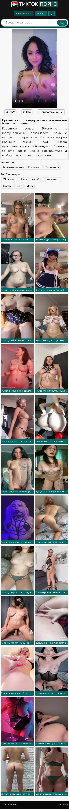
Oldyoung (9, 179)
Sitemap (63, 805)
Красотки (34, 167)
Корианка (53, 179)
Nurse (23, 179)
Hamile (7, 186)
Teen (19, 186)
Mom (29, 186)
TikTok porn (9, 804)
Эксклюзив (52, 167)
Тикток (34, 4)
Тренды (41, 14)
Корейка (37, 179)
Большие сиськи (13, 167)
